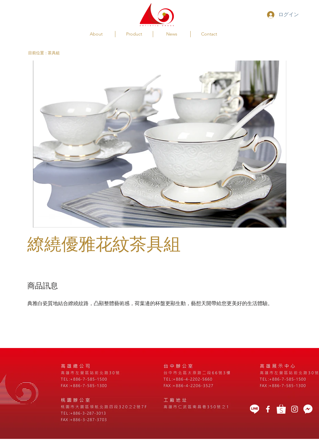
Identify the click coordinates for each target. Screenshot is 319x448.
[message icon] (307, 409)
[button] (38, 53)
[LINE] (254, 409)
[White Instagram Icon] (294, 409)
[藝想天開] (267, 409)
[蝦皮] (281, 409)
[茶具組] (59, 53)
